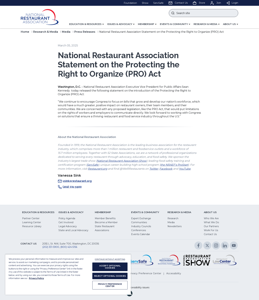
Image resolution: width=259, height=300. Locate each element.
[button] (86, 24)
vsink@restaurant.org (75, 181)
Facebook (165, 168)
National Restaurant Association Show (121, 160)
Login (232, 2)
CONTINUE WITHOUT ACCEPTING (110, 259)
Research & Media (45, 31)
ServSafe (92, 164)
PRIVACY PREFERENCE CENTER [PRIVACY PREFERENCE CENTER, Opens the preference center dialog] (110, 285)
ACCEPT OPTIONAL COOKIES (110, 266)
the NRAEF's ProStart (174, 164)
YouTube (185, 168)
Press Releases (84, 31)
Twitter (153, 168)
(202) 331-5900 (70, 187)
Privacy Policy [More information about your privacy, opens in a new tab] (36, 278)
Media (66, 31)
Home (25, 31)
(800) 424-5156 (68, 246)
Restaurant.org (97, 168)
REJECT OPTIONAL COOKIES (110, 276)
